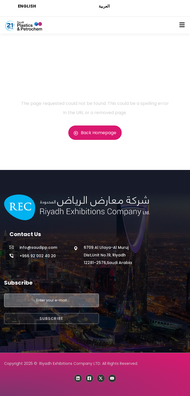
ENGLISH (27, 6)
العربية (104, 6)
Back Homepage (95, 133)
